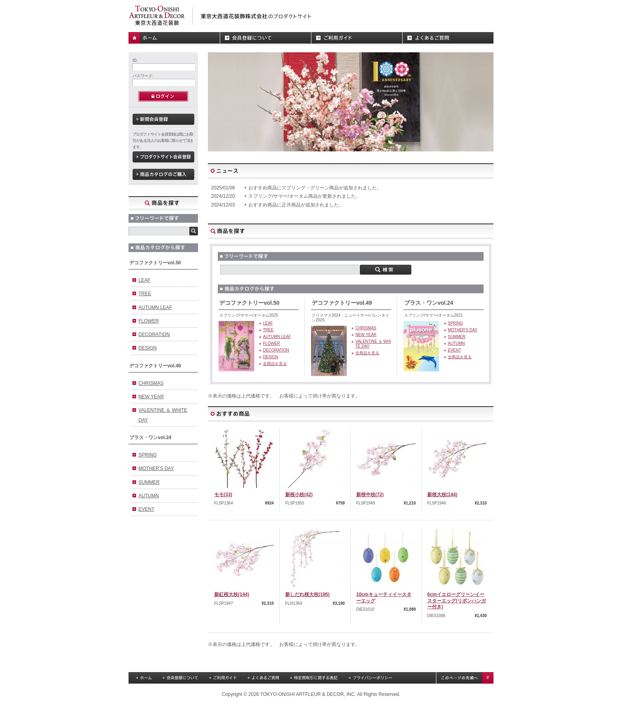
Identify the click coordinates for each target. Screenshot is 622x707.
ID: (135, 60)
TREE (144, 293)
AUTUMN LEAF (155, 307)
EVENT (146, 509)
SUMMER (148, 482)
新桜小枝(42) (299, 494)
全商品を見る (275, 363)
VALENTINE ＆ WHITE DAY (162, 414)
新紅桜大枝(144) (231, 594)
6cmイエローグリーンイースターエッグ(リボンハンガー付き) (456, 601)
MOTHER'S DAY (156, 468)
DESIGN (147, 348)
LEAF (144, 280)
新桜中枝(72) (370, 494)
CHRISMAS (150, 383)
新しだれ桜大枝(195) (307, 594)
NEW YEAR (151, 396)
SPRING (147, 455)
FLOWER (148, 321)
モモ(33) (223, 494)
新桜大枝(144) (442, 494)
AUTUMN (148, 496)
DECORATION (154, 334)
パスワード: (143, 76)
